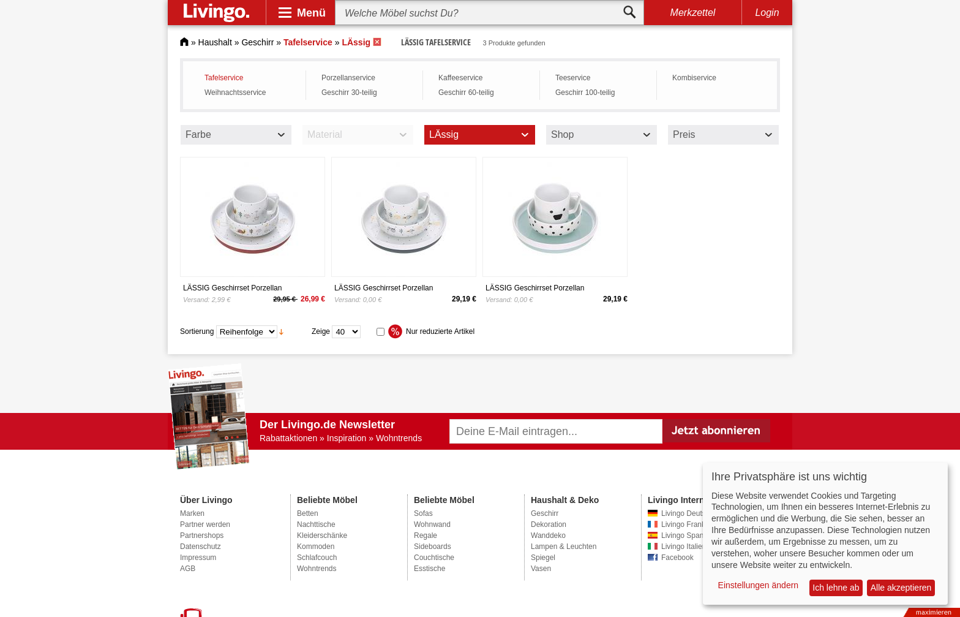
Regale (425, 535)
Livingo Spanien (687, 535)
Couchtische (434, 557)
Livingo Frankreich (691, 524)
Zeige (321, 331)
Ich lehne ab (835, 587)
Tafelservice (223, 78)
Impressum (198, 557)
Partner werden (205, 524)
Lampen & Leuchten (563, 546)
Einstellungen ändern (758, 585)
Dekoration (548, 524)
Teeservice (572, 78)
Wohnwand (432, 524)
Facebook (677, 557)
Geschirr (257, 42)
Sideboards (432, 546)
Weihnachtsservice (235, 92)
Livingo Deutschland (694, 513)
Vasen (541, 568)
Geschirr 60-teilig (466, 92)
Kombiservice (694, 78)
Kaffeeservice (460, 78)
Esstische (429, 568)
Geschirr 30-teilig (349, 92)
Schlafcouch (317, 557)
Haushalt (215, 42)
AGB (187, 568)
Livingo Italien (683, 546)
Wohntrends (316, 568)
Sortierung (197, 331)
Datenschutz (200, 546)
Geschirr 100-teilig (585, 92)
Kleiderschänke (322, 535)
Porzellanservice (348, 78)
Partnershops (201, 535)
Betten (307, 513)
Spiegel (543, 557)
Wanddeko (548, 535)
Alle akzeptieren (901, 587)
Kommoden (315, 546)
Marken (192, 513)
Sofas (423, 513)
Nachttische (316, 524)
